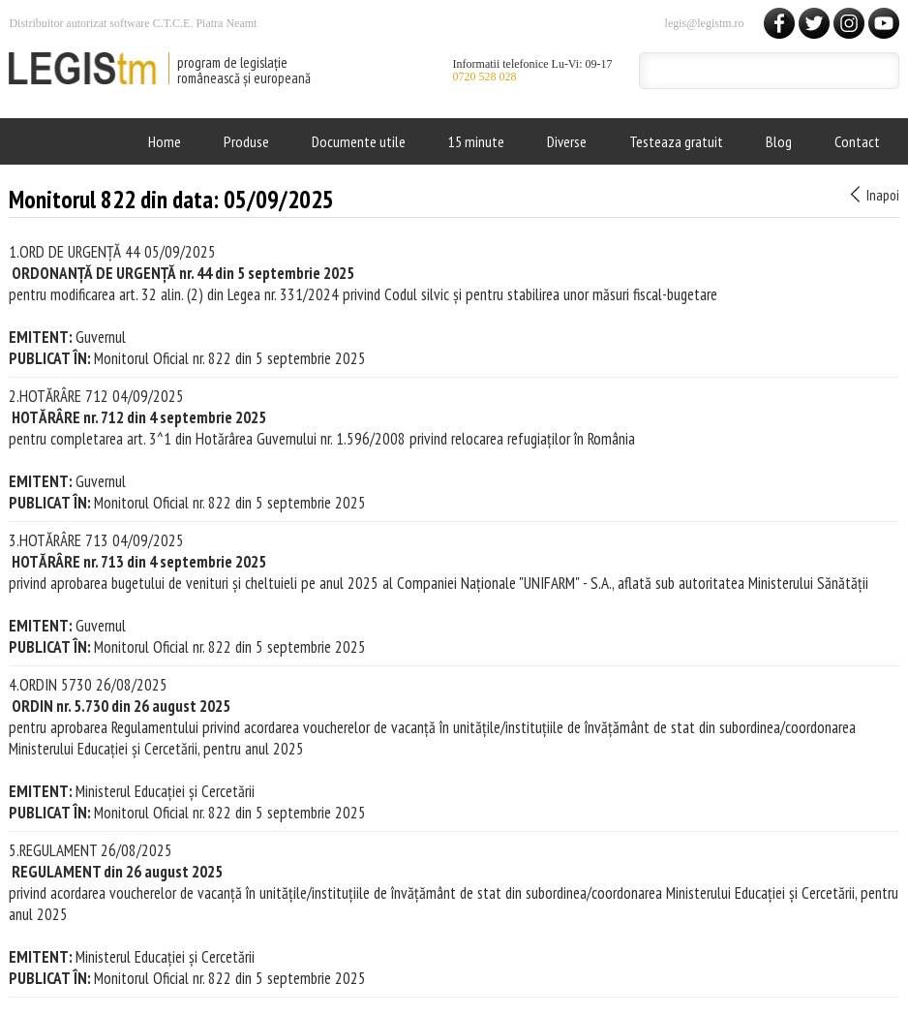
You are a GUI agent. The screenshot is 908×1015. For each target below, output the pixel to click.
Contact (857, 141)
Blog (779, 141)
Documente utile (359, 141)
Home (164, 141)
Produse (246, 141)
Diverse (567, 141)
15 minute (476, 141)
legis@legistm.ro (704, 23)
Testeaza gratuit (676, 141)
